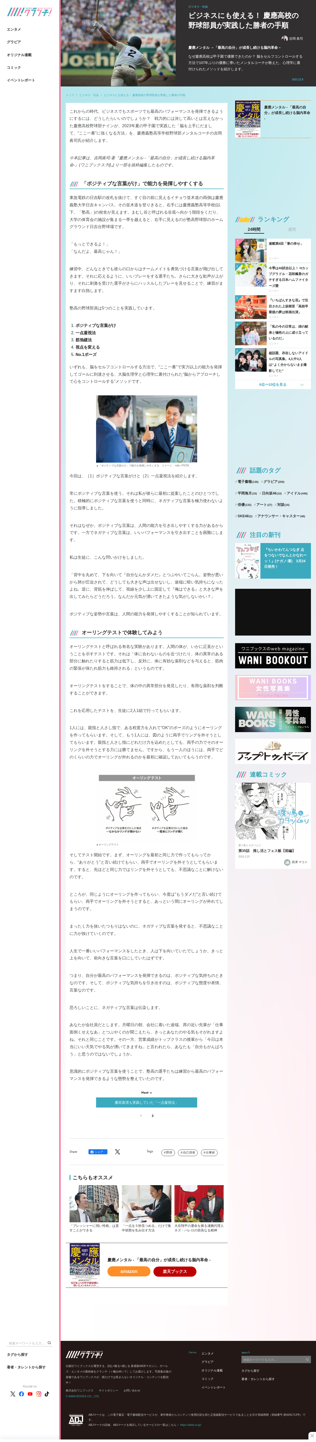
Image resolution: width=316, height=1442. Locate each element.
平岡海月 (247, 493)
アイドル (297, 493)
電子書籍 (248, 482)
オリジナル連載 (19, 55)
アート (264, 505)
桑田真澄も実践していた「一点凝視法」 (146, 1102)
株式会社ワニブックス (80, 1390)
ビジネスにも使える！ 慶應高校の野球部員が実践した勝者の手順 (144, 95)
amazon (128, 1271)
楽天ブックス (175, 1271)
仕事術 (210, 1152)
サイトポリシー (108, 1390)
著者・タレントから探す (26, 1367)
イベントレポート (21, 80)
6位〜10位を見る (272, 384)
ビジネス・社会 (89, 95)
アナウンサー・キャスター (281, 516)
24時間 (254, 230)
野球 (169, 1152)
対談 (283, 505)
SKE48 (245, 516)
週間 (292, 230)
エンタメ (14, 29)
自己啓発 (189, 1152)
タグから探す (17, 1355)
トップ (70, 95)
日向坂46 (272, 493)
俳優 (245, 505)
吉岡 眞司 (292, 39)
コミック (14, 67)
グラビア (14, 42)
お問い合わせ (132, 1390)
